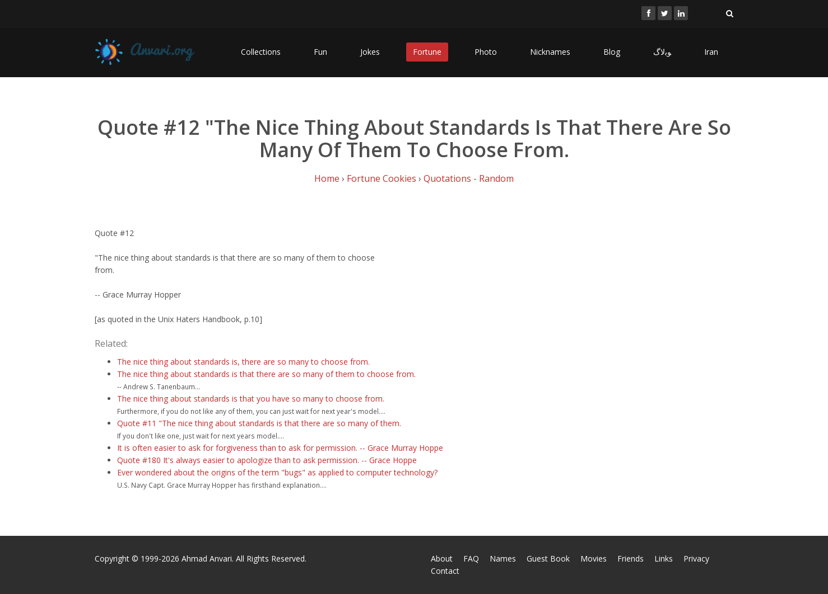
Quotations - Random (469, 178)
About (442, 558)
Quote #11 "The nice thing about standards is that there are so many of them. (259, 423)
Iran (711, 51)
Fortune (427, 51)
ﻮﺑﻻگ (662, 51)
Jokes (370, 51)
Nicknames (550, 51)
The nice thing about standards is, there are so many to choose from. (243, 361)
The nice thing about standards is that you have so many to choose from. (250, 398)
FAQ (471, 558)
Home (326, 178)
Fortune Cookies (381, 178)
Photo (486, 51)
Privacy (696, 558)
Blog (611, 51)
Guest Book (548, 558)
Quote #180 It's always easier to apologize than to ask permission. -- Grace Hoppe (267, 460)
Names (503, 558)
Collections (261, 51)
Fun (320, 51)
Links (663, 558)
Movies (593, 558)
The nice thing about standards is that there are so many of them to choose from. (266, 374)
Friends (630, 558)
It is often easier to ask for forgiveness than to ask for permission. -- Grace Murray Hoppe (280, 447)
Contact (445, 570)
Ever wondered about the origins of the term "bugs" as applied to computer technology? (277, 472)
